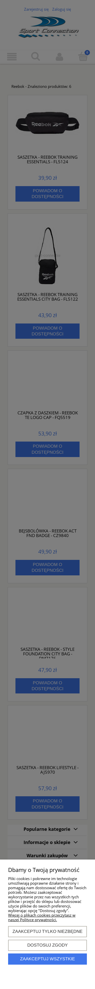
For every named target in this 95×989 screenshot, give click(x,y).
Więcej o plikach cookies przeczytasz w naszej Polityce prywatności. (41, 917)
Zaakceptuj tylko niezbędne (47, 931)
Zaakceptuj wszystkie (47, 958)
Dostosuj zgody (47, 945)
